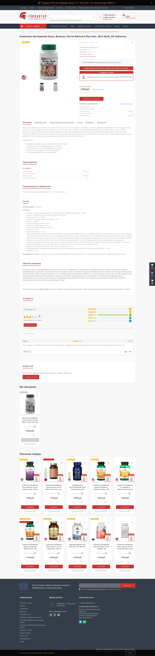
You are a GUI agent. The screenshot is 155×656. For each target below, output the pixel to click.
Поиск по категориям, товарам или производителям (66, 20)
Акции (53, 31)
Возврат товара (25, 633)
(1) (96, 42)
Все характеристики (126, 104)
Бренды (117, 26)
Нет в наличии (30, 440)
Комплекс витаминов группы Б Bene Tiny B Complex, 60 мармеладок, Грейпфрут (101, 549)
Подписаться (127, 585)
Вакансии (23, 611)
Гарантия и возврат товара (45, 8)
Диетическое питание (103, 26)
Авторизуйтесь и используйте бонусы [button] (108, 62)
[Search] (94, 17)
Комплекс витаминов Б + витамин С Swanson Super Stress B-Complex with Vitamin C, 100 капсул (125, 489)
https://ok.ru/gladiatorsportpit (54, 615)
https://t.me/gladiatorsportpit (58, 615)
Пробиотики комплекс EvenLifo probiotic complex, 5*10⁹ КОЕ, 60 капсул (109, 77)
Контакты (59, 8)
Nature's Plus (94, 47)
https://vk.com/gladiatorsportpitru (51, 615)
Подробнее (51, 653)
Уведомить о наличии (91, 99)
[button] (152, 282)
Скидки (125, 26)
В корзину (30, 507)
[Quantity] (30, 435)
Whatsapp (84, 622)
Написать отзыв (30, 325)
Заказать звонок (107, 19)
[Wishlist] (126, 42)
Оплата (32, 8)
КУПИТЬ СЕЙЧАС (30, 444)
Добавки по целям (85, 26)
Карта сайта (24, 636)
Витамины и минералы (59, 26)
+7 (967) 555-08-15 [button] (87, 603)
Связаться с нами (26, 630)
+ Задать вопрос (31, 377)
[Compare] (132, 42)
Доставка (24, 8)
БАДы (73, 26)
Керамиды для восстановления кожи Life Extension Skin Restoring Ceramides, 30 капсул (77, 489)
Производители (25, 639)
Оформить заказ (130, 18)
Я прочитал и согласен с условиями (101, 589)
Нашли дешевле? (98, 89)
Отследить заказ (70, 8)
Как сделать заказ (26, 603)
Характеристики (40, 122)
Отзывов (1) (89, 122)
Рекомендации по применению (62, 122)
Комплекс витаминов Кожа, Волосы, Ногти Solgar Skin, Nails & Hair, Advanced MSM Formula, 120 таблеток (54, 549)
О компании (24, 609)
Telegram (80, 622)
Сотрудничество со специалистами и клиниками (93, 8)
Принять (130, 653)
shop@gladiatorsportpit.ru (88, 606)
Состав (79, 122)
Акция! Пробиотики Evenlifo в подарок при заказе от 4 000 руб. (106, 68)
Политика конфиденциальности (97, 589)
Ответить (27, 351)
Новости (22, 606)
